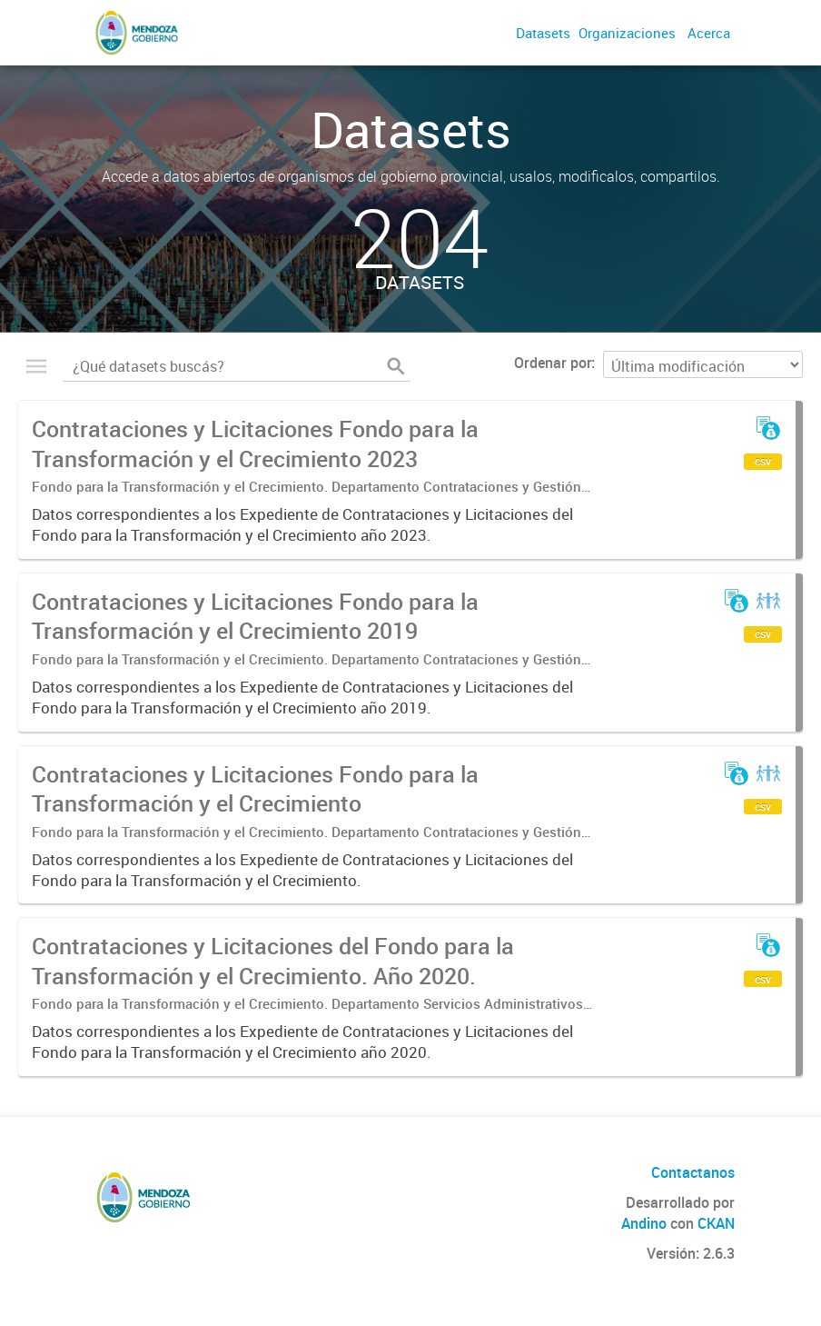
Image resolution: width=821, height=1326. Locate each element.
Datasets (543, 33)
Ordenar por (552, 363)
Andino (644, 1223)
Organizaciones (627, 33)
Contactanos (693, 1172)
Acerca (708, 33)
